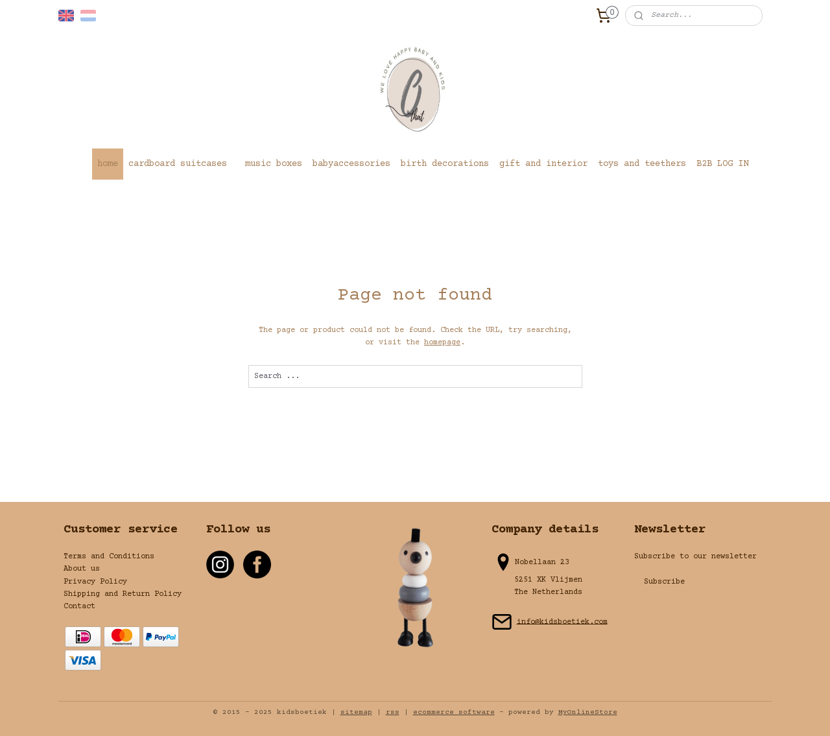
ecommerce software (454, 712)
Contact (79, 606)
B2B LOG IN (722, 164)
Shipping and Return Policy (123, 594)
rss (392, 712)
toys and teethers (642, 164)
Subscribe (664, 582)
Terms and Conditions (109, 556)
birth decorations (445, 164)
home (107, 164)
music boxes (273, 164)
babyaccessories (351, 164)
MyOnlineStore (587, 712)
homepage (442, 342)
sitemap (356, 712)
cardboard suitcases (177, 164)
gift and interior (543, 164)
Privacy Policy (95, 582)
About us (82, 569)
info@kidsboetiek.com (562, 621)
